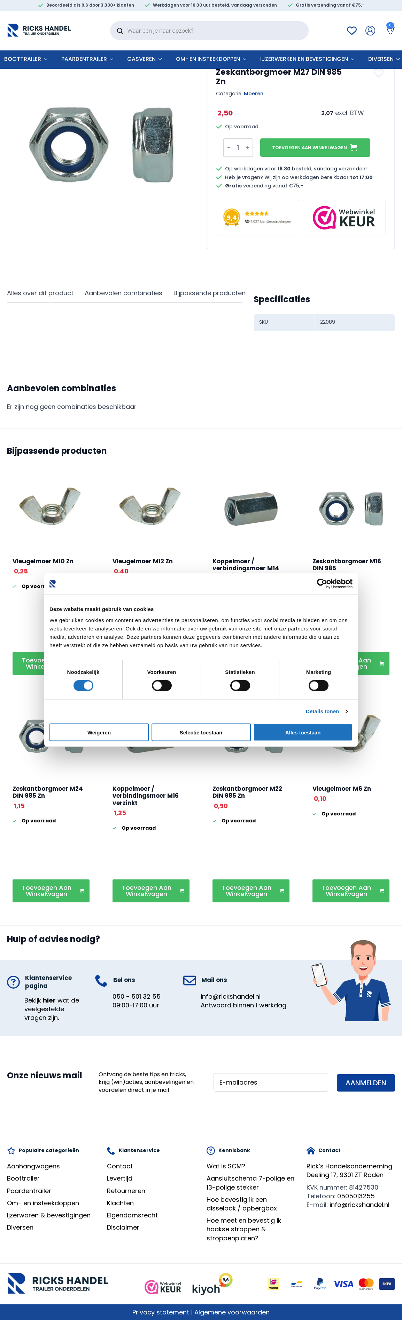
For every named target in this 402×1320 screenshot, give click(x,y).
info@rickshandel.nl (231, 996)
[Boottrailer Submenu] (47, 59)
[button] (379, 73)
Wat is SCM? (226, 1166)
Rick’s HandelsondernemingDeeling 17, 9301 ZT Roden (349, 1170)
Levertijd (119, 1178)
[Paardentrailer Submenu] (113, 59)
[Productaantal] (238, 147)
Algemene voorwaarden (232, 1312)
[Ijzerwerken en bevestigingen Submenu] (354, 59)
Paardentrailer (84, 59)
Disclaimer (123, 1227)
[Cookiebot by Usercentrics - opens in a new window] (322, 584)
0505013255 (356, 1196)
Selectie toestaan (201, 732)
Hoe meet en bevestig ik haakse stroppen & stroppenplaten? (244, 1229)
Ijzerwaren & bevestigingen (49, 1215)
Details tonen (322, 711)
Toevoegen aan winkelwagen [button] (46, 890)
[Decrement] (229, 148)
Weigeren (99, 732)
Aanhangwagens (33, 1166)
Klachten (120, 1203)
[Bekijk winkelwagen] (389, 30)
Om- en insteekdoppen (208, 59)
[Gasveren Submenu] (162, 59)
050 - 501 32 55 (137, 996)
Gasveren (141, 59)
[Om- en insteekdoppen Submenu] (246, 59)
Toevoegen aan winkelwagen (309, 147)
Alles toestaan (303, 732)
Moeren (253, 93)
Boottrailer (23, 1178)
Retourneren (126, 1190)
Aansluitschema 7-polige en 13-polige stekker (250, 1182)
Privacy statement (160, 1312)
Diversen (381, 59)
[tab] (40, 293)
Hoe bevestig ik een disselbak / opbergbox (242, 1204)
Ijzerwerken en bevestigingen (304, 59)
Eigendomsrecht (132, 1215)
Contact (120, 1166)
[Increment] (247, 148)
